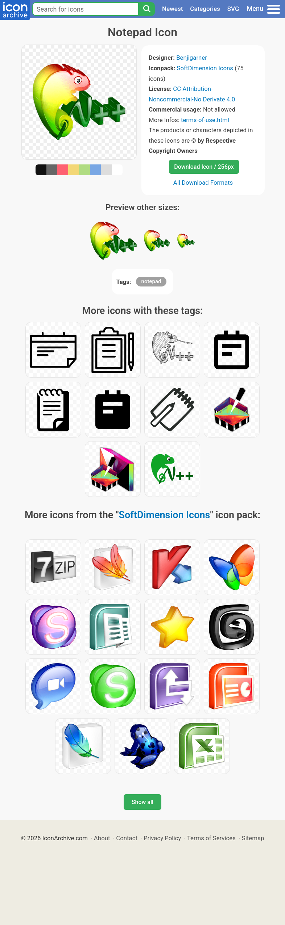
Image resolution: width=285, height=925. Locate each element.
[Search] (146, 9)
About (102, 838)
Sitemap (253, 838)
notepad (151, 281)
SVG (233, 8)
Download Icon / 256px (204, 166)
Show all (142, 802)
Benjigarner (191, 57)
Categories (205, 8)
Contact (126, 838)
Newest (172, 8)
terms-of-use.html (205, 120)
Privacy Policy (162, 838)
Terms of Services (211, 838)
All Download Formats (203, 182)
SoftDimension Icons (205, 68)
